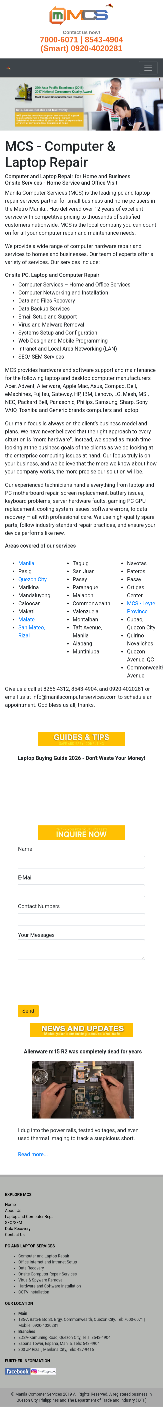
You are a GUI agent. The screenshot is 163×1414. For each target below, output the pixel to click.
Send (28, 1011)
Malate (26, 619)
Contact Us (15, 1234)
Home (10, 1204)
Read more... (33, 1154)
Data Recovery (18, 1228)
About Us (13, 1210)
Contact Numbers (39, 906)
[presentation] (68, 978)
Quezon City (32, 579)
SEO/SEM (13, 1222)
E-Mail (25, 877)
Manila (26, 563)
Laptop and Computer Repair (30, 1216)
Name (25, 849)
